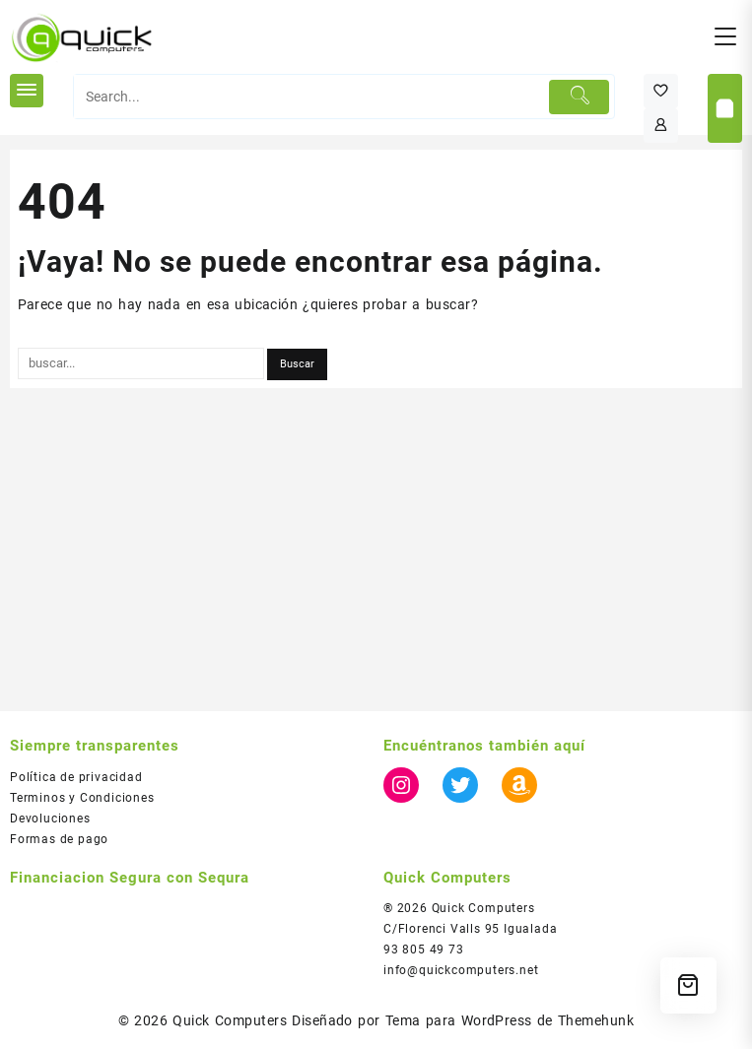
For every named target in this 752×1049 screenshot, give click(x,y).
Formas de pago (59, 839)
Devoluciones (50, 818)
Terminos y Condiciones (82, 798)
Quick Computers (229, 1020)
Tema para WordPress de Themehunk (510, 1020)
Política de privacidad (76, 777)
